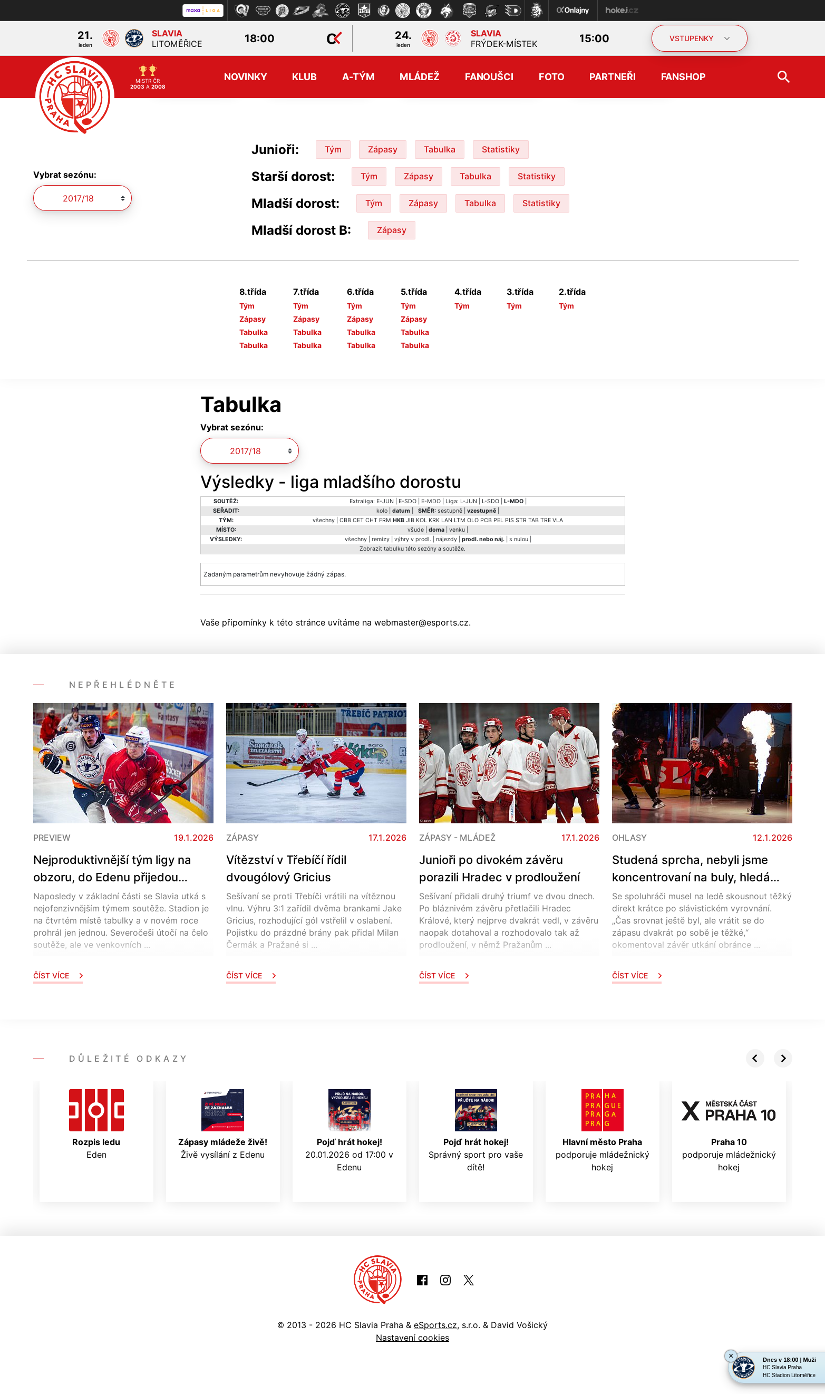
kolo (381, 509)
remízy (381, 538)
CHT (371, 519)
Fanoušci (489, 76)
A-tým (358, 76)
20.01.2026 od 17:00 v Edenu (349, 1129)
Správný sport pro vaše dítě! (476, 1129)
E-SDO (407, 500)
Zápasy (382, 148)
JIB (410, 519)
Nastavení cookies (412, 1337)
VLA (557, 519)
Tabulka (439, 148)
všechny (324, 519)
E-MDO (431, 500)
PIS (509, 519)
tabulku (394, 547)
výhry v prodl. (412, 538)
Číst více (58, 974)
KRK (434, 519)
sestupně (450, 509)
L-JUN (468, 500)
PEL (498, 519)
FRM (385, 519)
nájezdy (446, 538)
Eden (96, 1123)
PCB (486, 519)
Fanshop (683, 76)
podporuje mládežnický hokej (602, 1129)
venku (457, 528)
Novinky (245, 76)
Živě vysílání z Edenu (222, 1123)
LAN (446, 519)
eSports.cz (435, 1324)
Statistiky (501, 148)
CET (358, 519)
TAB (533, 519)
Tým (333, 148)
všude (415, 528)
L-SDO (490, 500)
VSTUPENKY (699, 38)
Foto (552, 76)
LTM (459, 519)
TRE (545, 519)
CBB (345, 519)
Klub (304, 76)
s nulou (518, 538)
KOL (421, 519)
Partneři (612, 76)
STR (521, 519)
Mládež (419, 76)
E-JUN (385, 500)
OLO (473, 519)
